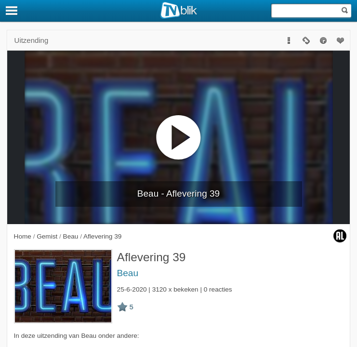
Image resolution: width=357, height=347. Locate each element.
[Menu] (12, 10)
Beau (127, 273)
